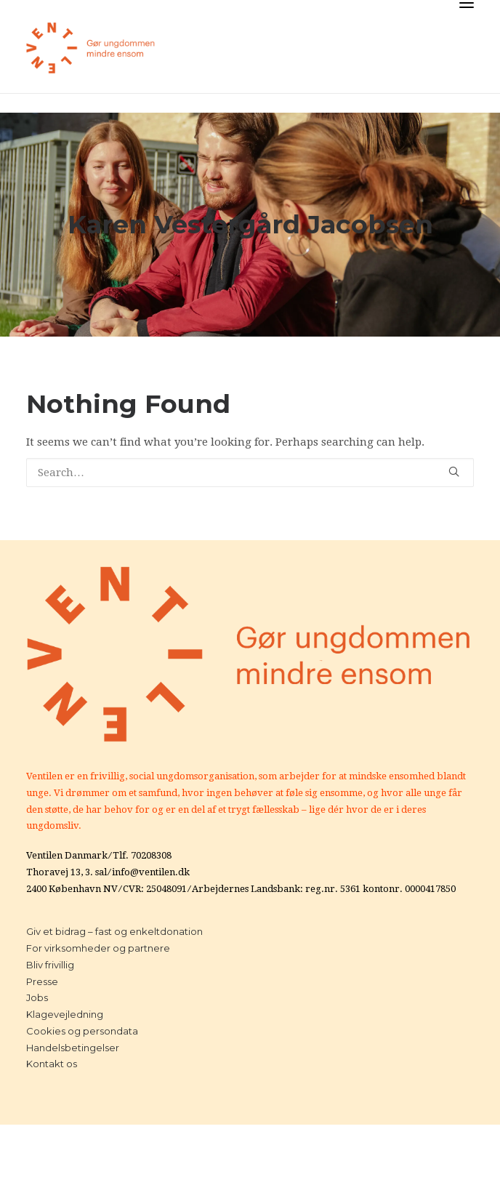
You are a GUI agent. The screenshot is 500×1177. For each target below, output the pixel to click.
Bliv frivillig (50, 965)
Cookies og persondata (82, 1031)
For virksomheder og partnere (98, 948)
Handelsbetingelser (72, 1047)
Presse (42, 981)
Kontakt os (51, 1063)
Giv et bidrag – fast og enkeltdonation (114, 931)
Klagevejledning (64, 1014)
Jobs (37, 997)
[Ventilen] (91, 48)
